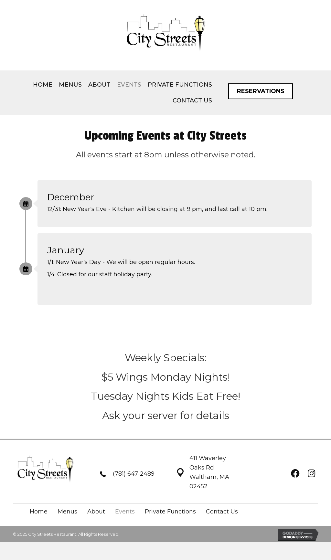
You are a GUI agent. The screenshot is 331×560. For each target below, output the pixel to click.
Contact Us (222, 511)
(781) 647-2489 (134, 473)
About (96, 511)
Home (39, 511)
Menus (67, 511)
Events (125, 511)
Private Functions (170, 511)
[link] (43, 85)
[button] (260, 91)
